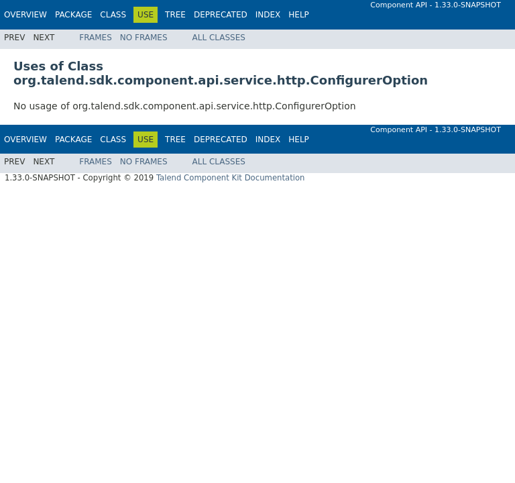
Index (268, 14)
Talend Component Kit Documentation (230, 177)
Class (113, 14)
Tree (175, 14)
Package (73, 14)
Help (298, 14)
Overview (25, 14)
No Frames (144, 37)
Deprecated (220, 14)
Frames (95, 37)
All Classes (218, 37)
